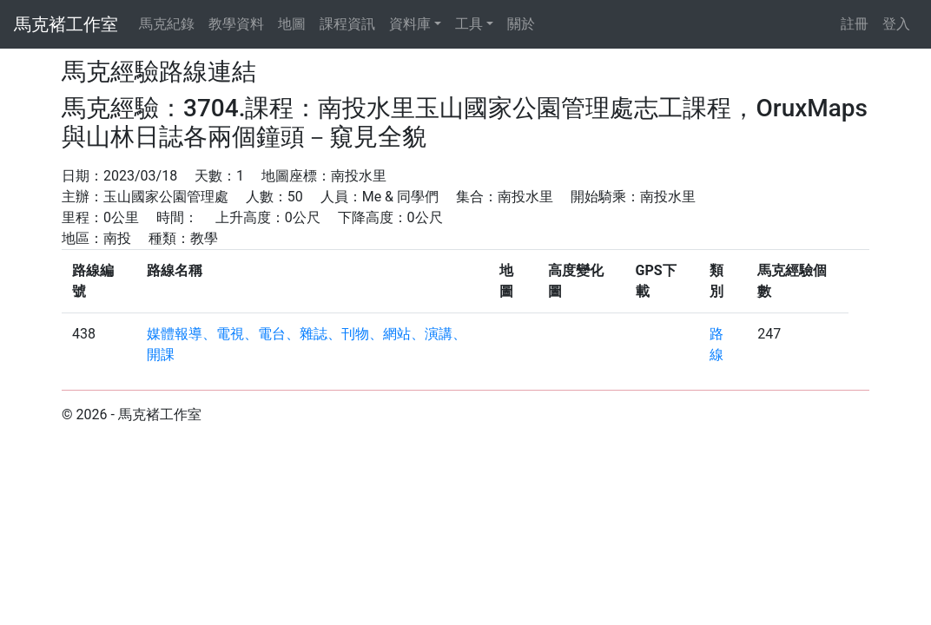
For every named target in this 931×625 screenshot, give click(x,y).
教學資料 (236, 24)
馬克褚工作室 (66, 24)
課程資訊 (347, 24)
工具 (469, 24)
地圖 (292, 24)
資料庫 (410, 24)
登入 (896, 24)
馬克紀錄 (167, 24)
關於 (521, 24)
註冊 (854, 24)
